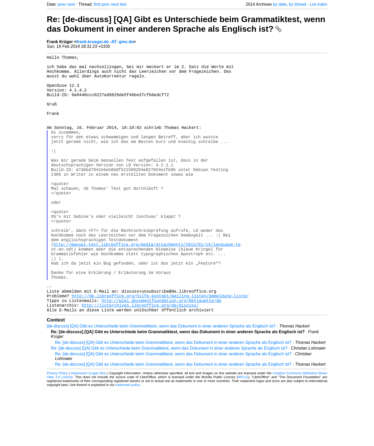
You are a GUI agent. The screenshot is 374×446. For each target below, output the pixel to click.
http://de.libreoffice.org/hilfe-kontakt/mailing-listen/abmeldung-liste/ (160, 350)
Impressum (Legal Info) (88, 430)
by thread (297, 4)
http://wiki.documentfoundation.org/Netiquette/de (161, 355)
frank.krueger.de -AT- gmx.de (104, 42)
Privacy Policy (57, 430)
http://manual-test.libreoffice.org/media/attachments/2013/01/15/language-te (147, 287)
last (123, 4)
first (97, 4)
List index (318, 4)
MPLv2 (243, 434)
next (71, 4)
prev (62, 4)
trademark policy (128, 442)
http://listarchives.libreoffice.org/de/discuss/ (140, 361)
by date (279, 4)
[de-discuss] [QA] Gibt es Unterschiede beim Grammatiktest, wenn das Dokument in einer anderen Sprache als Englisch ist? (161, 383)
